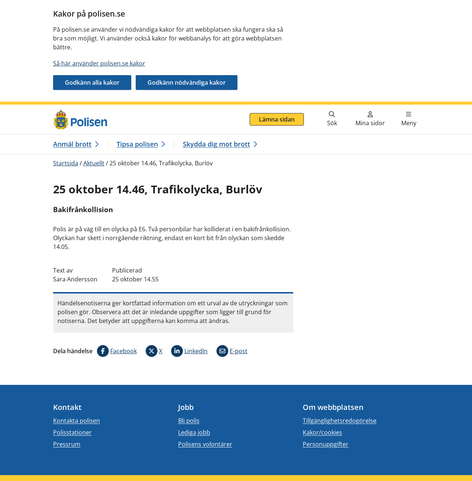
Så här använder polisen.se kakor (99, 63)
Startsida (65, 163)
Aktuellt (93, 163)
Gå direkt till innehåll (34, 109)
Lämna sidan (277, 119)
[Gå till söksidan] (332, 119)
